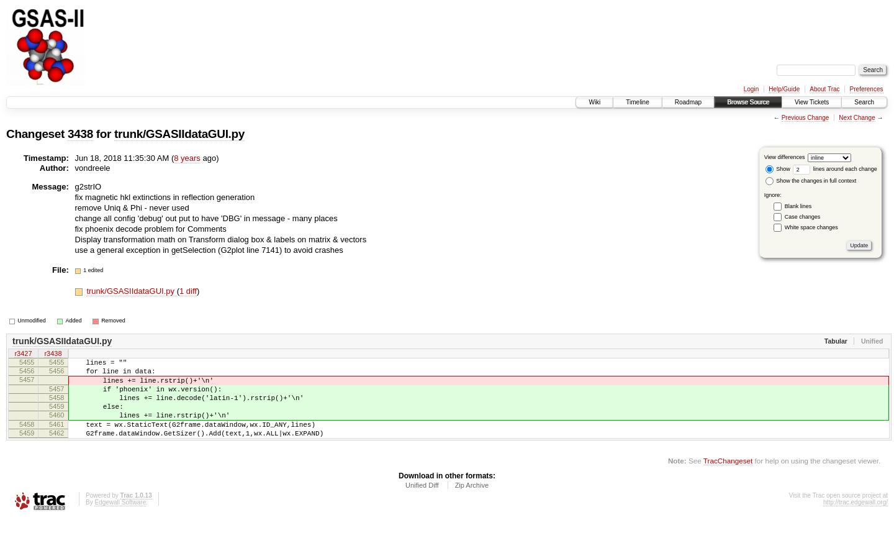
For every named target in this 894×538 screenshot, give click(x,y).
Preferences (866, 89)
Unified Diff (422, 504)
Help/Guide (784, 89)
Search (864, 102)
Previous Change (805, 117)
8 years (187, 158)
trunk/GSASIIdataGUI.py (179, 133)
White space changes (811, 227)
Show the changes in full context (811, 181)
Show (777, 169)
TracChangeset (727, 479)
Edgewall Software (120, 520)
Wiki (594, 102)
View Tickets (812, 102)
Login (751, 89)
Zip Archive (472, 504)
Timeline (637, 102)
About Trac (824, 89)
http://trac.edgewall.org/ (855, 520)
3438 (80, 133)
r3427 (23, 354)
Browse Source (748, 102)
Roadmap (688, 102)
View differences (784, 157)
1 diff (188, 291)
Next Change (857, 117)
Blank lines (798, 206)
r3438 (52, 354)
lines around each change (835, 169)
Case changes (803, 217)
